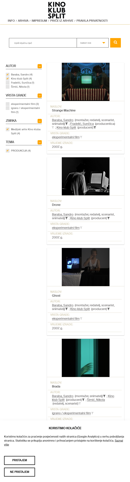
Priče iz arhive (61, 20)
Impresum (39, 20)
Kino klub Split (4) (21, 78)
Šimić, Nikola (96, 400)
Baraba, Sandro (62, 120)
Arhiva (23, 20)
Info (11, 20)
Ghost (56, 296)
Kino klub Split (66, 127)
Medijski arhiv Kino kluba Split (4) (25, 131)
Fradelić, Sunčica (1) (22, 82)
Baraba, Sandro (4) (21, 74)
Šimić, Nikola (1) (20, 86)
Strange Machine (63, 110)
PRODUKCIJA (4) (21, 150)
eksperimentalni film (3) (25, 104)
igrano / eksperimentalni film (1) (25, 110)
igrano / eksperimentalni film (71, 413)
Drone (56, 205)
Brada (56, 386)
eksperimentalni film (66, 137)
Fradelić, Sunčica (82, 124)
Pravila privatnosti (92, 20)
